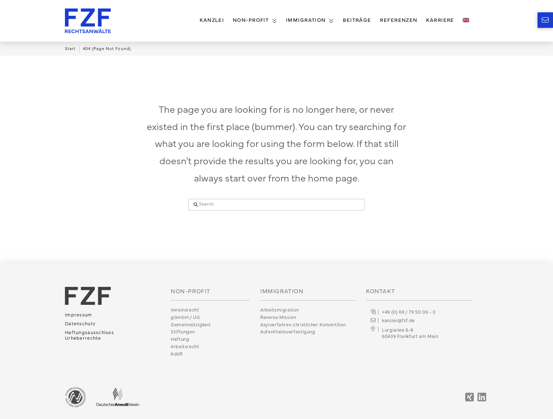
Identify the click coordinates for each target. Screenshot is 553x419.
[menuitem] (465, 20)
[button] (545, 20)
